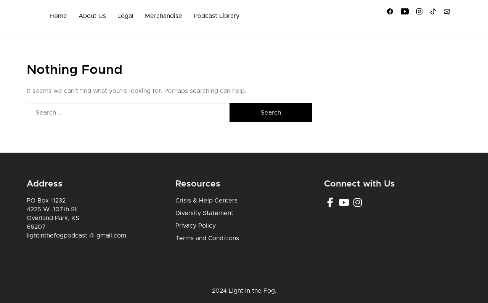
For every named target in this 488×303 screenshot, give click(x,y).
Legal (125, 16)
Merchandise (163, 16)
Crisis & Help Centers (206, 201)
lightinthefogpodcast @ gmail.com (76, 236)
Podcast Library (216, 16)
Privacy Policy (195, 226)
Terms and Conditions (207, 238)
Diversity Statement (204, 213)
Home (58, 16)
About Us (92, 16)
